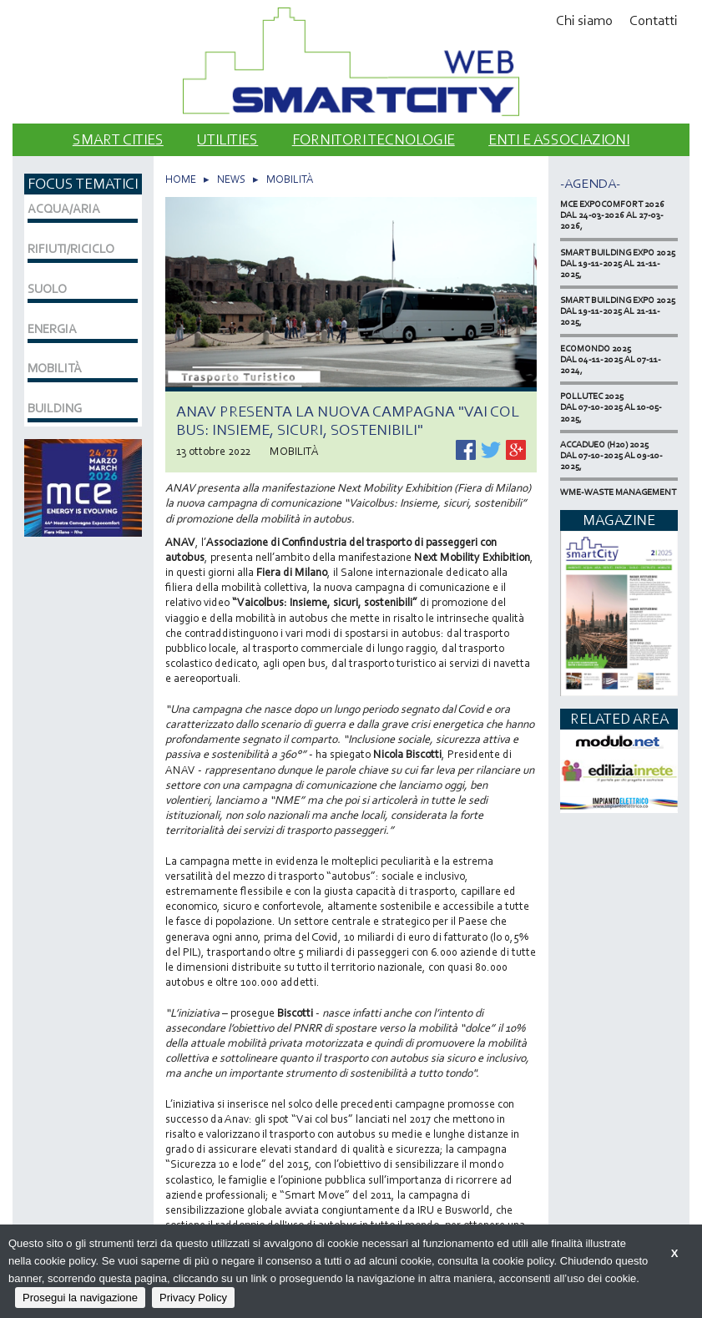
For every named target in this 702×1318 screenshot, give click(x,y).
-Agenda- (590, 183)
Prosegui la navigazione (80, 1297)
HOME (180, 179)
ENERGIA (52, 328)
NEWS (231, 179)
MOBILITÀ (289, 179)
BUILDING (55, 408)
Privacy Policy (193, 1297)
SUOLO (47, 288)
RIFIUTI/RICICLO (71, 248)
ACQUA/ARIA (64, 208)
